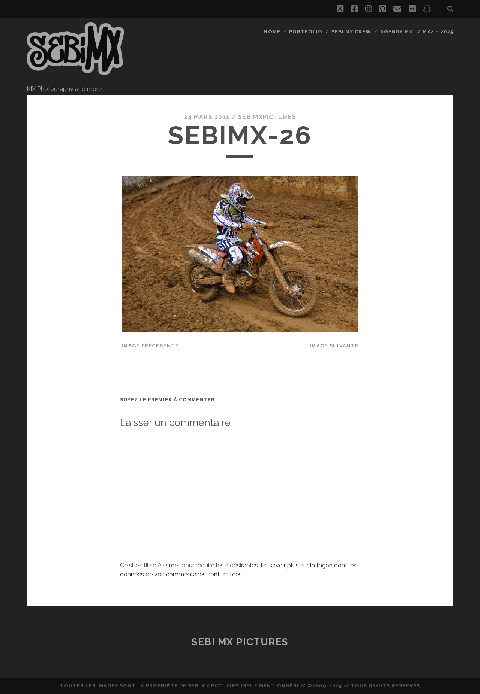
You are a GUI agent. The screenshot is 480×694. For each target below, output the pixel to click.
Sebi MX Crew (352, 31)
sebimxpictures (267, 117)
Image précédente (150, 345)
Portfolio (305, 31)
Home (272, 31)
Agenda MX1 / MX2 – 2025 (416, 31)
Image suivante (334, 345)
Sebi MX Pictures (240, 642)
